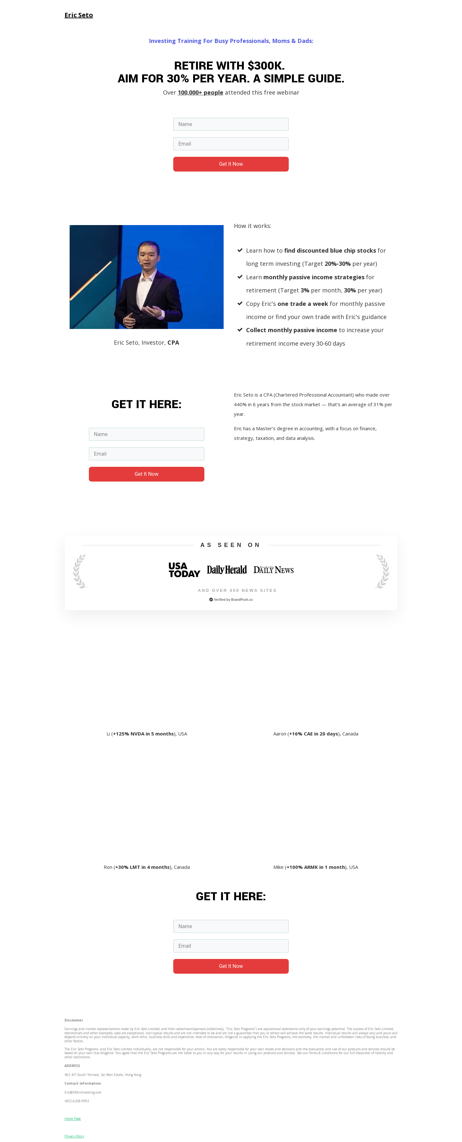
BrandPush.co (242, 599)
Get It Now (231, 164)
